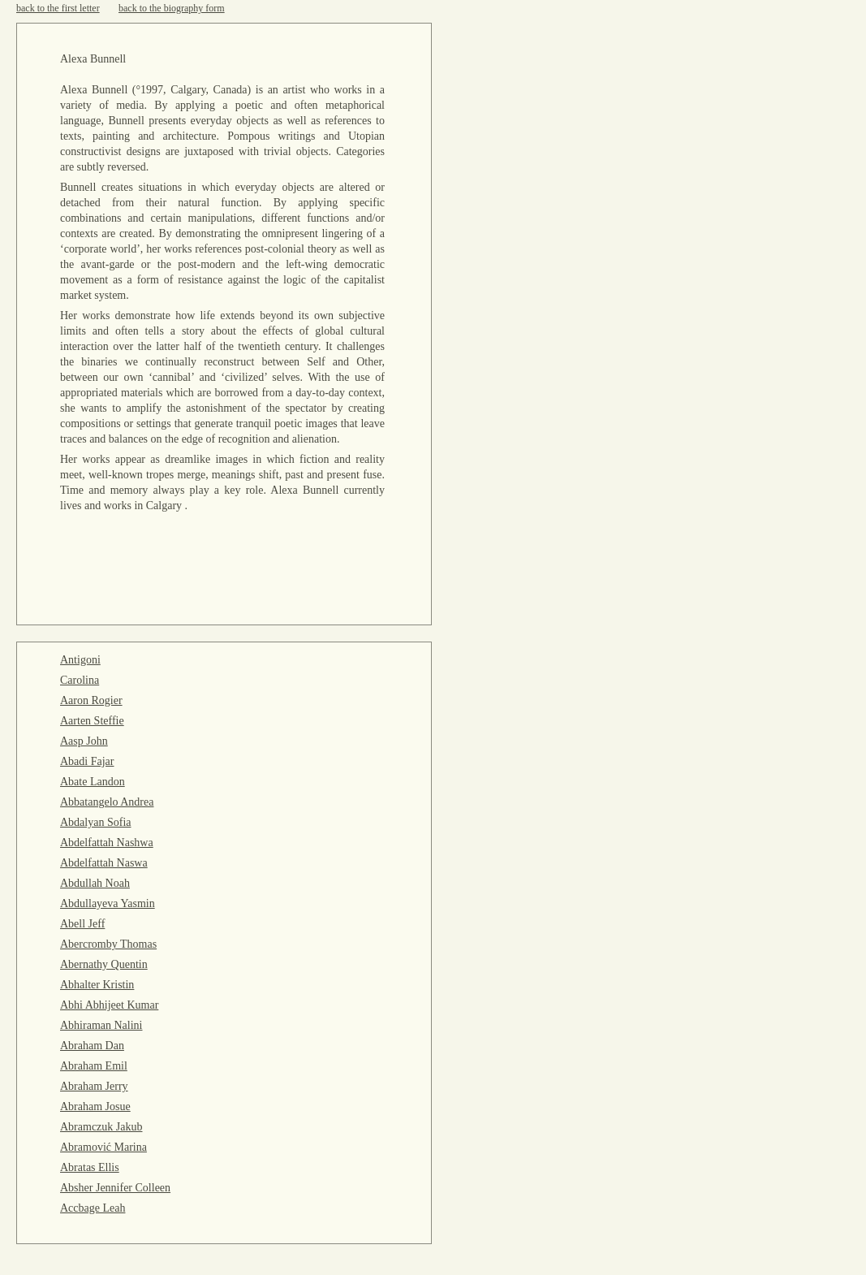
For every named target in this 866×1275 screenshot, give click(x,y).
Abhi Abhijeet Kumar (109, 1005)
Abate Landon (92, 782)
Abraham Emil (93, 1066)
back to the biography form (171, 8)
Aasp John (84, 741)
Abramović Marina (103, 1147)
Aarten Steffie (92, 721)
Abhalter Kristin (97, 985)
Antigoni (80, 660)
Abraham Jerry (94, 1086)
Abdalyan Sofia (95, 822)
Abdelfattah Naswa (104, 863)
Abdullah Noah (95, 883)
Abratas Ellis (89, 1167)
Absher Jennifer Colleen (115, 1188)
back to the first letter (58, 8)
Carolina (79, 680)
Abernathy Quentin (104, 964)
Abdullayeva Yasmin (107, 903)
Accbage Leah (92, 1208)
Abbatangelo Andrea (106, 802)
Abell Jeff (82, 924)
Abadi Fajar (87, 761)
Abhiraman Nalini (101, 1025)
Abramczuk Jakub (101, 1127)
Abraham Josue (95, 1106)
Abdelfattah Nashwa (106, 842)
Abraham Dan (92, 1045)
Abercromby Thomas (108, 944)
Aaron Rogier (91, 700)
